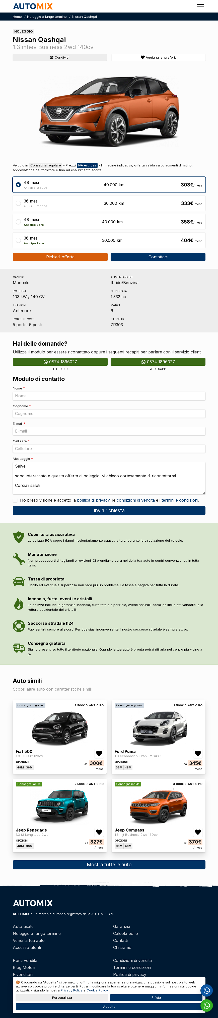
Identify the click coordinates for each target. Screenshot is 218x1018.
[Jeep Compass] (158, 823)
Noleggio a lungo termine (47, 17)
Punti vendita (25, 960)
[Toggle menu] (200, 6)
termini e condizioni (180, 500)
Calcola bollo (125, 933)
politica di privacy (93, 500)
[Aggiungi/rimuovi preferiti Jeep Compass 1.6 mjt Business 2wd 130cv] (197, 832)
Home (17, 17)
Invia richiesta (109, 510)
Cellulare (21, 441)
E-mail (19, 424)
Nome (19, 388)
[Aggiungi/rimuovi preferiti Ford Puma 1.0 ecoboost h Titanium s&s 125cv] (197, 753)
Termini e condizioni (132, 967)
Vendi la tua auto (29, 940)
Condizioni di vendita (132, 960)
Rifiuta (156, 997)
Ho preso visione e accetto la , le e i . (109, 500)
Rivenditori (23, 974)
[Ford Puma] (158, 744)
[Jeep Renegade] (60, 823)
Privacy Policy (72, 990)
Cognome (22, 406)
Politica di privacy (129, 974)
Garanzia (121, 926)
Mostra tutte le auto (109, 865)
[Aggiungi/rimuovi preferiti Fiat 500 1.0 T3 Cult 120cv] (99, 753)
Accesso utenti (27, 947)
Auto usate (23, 926)
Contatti (120, 940)
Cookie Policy (97, 990)
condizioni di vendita (136, 500)
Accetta (109, 1006)
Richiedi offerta (60, 256)
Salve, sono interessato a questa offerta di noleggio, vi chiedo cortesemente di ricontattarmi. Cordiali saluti (109, 478)
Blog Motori (24, 967)
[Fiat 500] (60, 744)
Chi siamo (122, 947)
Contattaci (158, 256)
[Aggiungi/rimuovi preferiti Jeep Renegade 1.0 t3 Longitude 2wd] (99, 832)
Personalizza (62, 997)
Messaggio (23, 459)
